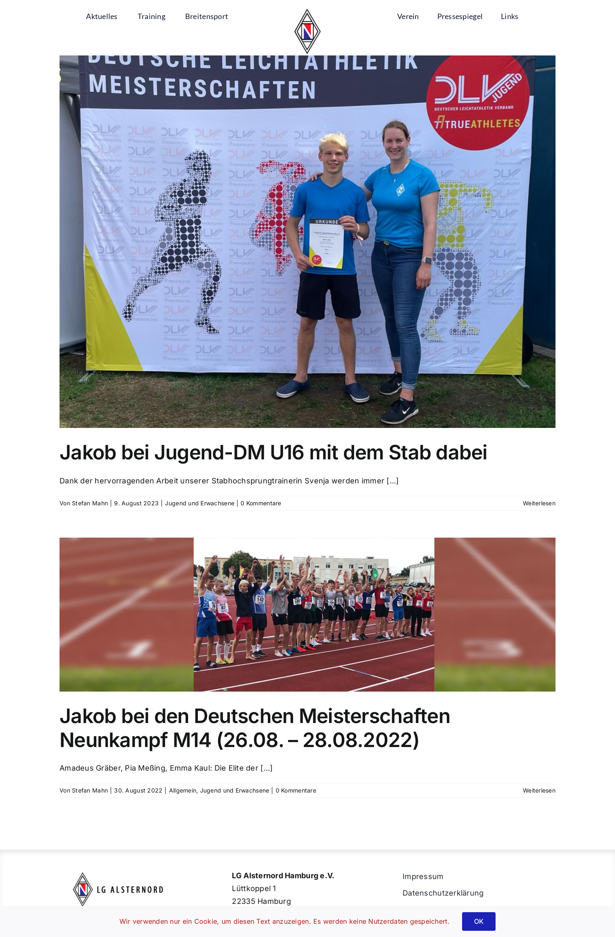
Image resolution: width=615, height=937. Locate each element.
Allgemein (182, 790)
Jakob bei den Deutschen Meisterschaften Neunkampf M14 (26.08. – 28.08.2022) (255, 728)
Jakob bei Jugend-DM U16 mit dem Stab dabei (274, 452)
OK (479, 921)
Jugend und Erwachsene (199, 503)
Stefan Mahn (90, 503)
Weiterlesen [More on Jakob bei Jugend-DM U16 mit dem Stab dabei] (539, 503)
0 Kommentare (261, 503)
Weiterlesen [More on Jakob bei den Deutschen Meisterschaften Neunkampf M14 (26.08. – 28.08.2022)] (539, 790)
